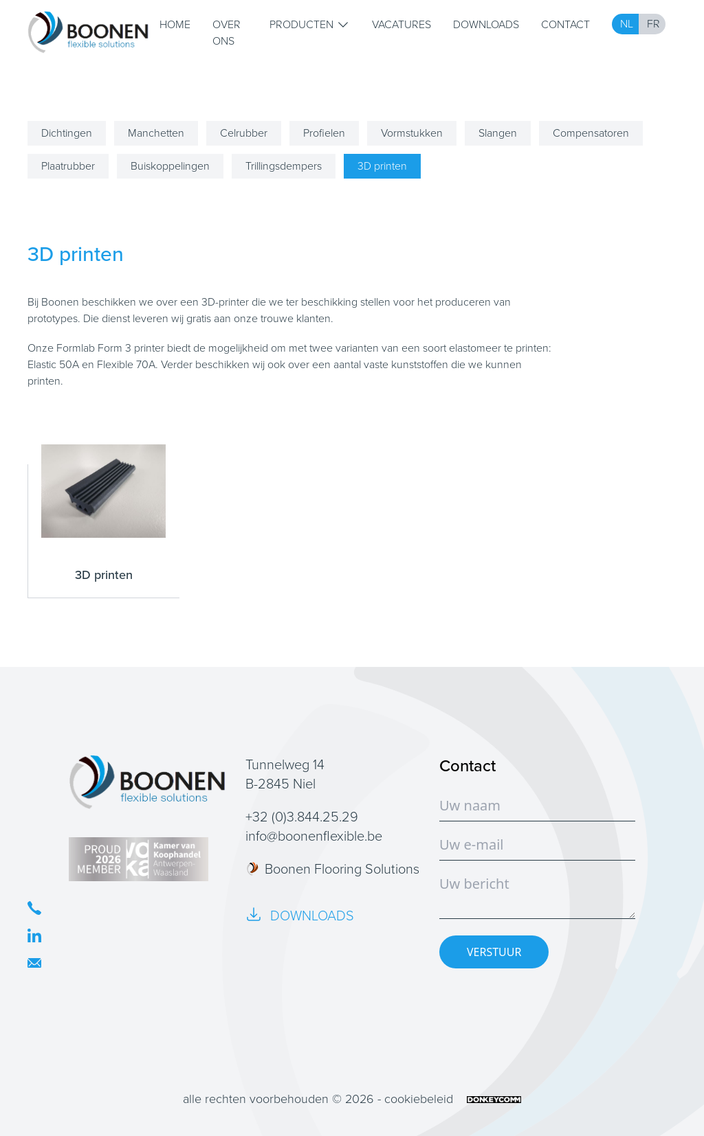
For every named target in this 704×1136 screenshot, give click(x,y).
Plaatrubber (68, 166)
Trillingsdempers (283, 166)
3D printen (382, 166)
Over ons (226, 32)
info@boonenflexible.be (313, 836)
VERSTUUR (494, 951)
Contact (565, 24)
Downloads (486, 24)
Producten (310, 24)
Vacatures (401, 24)
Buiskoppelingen (170, 166)
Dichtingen (66, 133)
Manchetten (156, 133)
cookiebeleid (418, 1099)
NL (626, 24)
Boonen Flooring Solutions (332, 868)
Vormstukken (412, 133)
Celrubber (243, 133)
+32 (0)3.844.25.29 (301, 816)
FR (653, 24)
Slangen (497, 133)
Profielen (324, 133)
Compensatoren (591, 133)
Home (175, 24)
